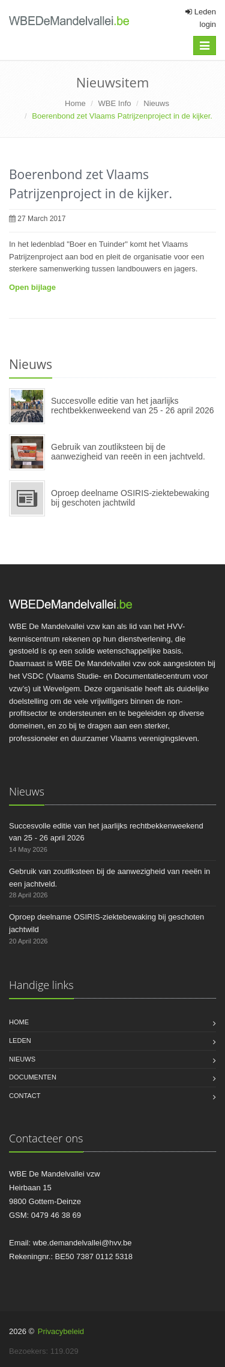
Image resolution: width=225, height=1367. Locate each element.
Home (75, 103)
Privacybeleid (61, 1331)
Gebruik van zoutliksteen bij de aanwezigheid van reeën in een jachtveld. (128, 451)
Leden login (200, 18)
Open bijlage (32, 287)
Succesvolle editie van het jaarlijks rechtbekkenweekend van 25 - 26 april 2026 (132, 405)
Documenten (32, 1077)
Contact (24, 1095)
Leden (20, 1040)
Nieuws (156, 103)
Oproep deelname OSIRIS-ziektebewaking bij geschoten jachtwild (130, 497)
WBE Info (114, 103)
